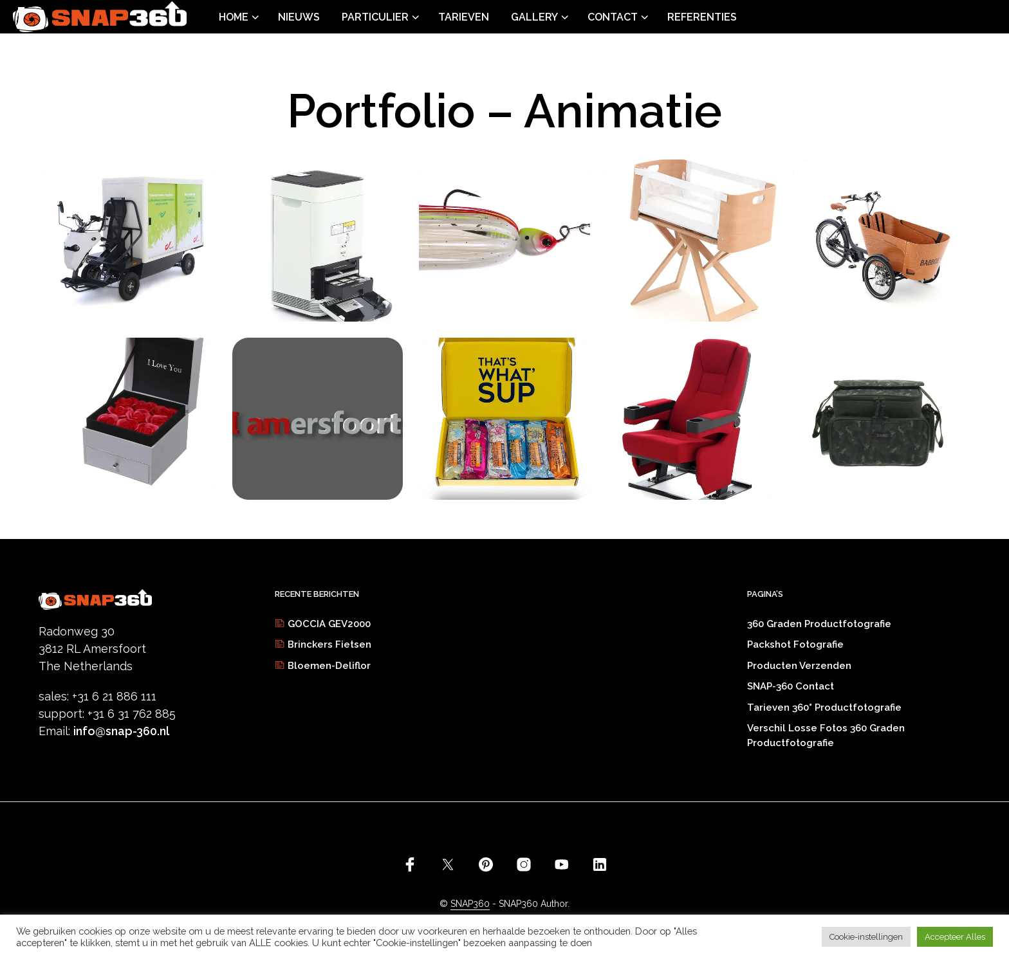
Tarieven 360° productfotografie (824, 707)
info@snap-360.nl (121, 731)
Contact (613, 17)
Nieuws (299, 17)
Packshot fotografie (795, 644)
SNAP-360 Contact (790, 686)
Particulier (375, 17)
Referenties (702, 17)
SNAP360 (470, 904)
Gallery (534, 17)
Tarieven (463, 17)
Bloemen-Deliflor (329, 665)
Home (233, 17)
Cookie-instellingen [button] (866, 937)
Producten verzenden (799, 665)
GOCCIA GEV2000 (329, 624)
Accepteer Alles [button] (955, 937)
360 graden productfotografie (819, 624)
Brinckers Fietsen (329, 644)
